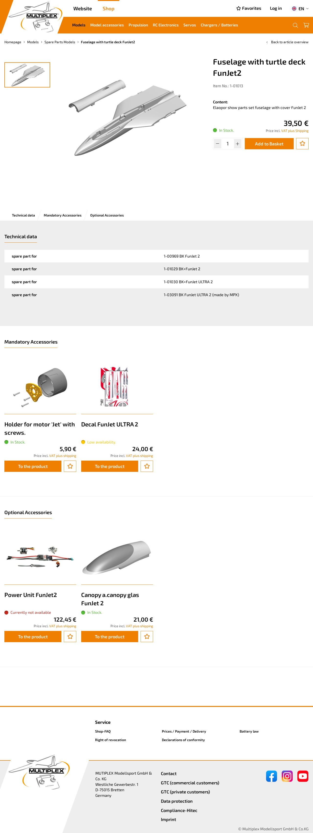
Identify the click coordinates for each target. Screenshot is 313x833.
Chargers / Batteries (219, 24)
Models (78, 24)
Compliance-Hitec (179, 810)
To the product (33, 466)
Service (103, 722)
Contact (169, 773)
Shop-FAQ (103, 731)
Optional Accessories (107, 215)
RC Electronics (166, 24)
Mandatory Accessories (62, 215)
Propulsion (138, 24)
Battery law (249, 731)
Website (82, 8)
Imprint (168, 819)
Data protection (177, 801)
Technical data (23, 215)
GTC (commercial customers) (190, 782)
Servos (189, 24)
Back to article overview (287, 42)
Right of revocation (110, 740)
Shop (108, 8)
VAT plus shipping (62, 456)
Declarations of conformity (183, 740)
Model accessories (107, 24)
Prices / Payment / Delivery (184, 731)
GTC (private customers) (185, 791)
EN (298, 8)
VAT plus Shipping (295, 131)
